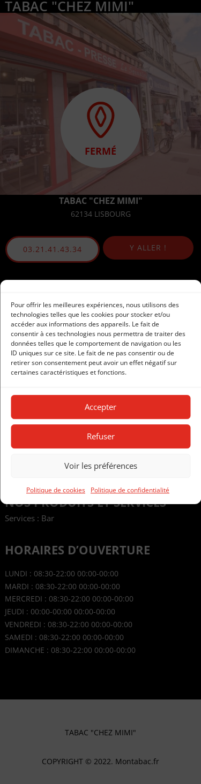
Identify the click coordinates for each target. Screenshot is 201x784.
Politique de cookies (55, 489)
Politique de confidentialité (130, 489)
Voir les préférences (100, 465)
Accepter (100, 406)
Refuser (101, 436)
